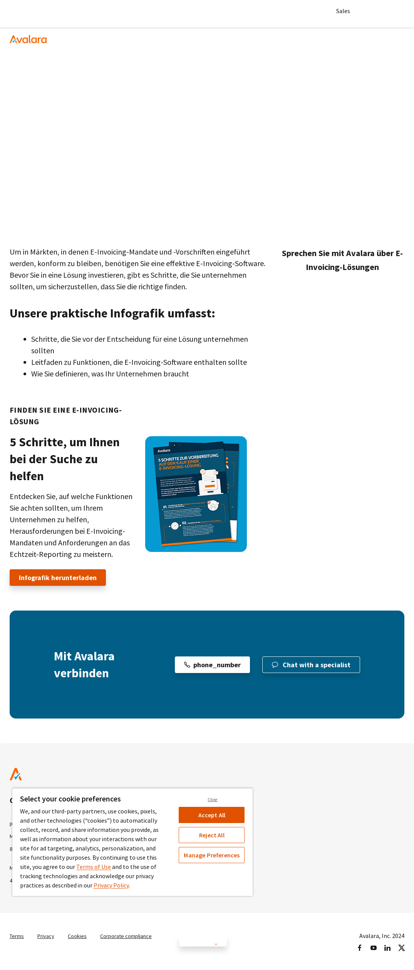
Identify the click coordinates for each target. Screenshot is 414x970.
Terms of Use (93, 866)
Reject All (212, 835)
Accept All (212, 815)
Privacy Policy (111, 885)
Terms (18, 935)
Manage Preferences (212, 855)
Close (213, 799)
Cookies (82, 935)
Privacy (49, 935)
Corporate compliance (135, 935)
